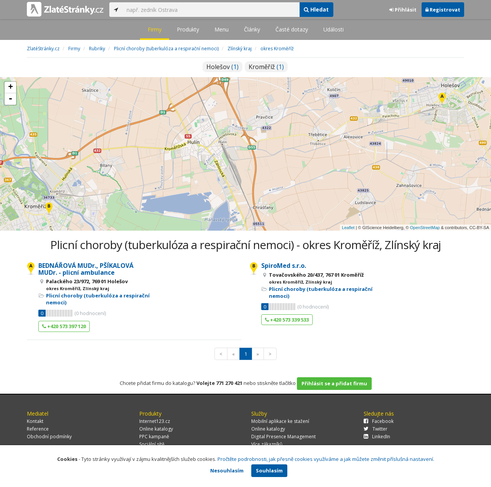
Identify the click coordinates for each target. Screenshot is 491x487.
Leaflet (348, 227)
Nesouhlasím (227, 470)
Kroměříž (266, 67)
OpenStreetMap (425, 227)
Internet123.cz (154, 421)
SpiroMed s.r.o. (283, 265)
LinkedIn (377, 436)
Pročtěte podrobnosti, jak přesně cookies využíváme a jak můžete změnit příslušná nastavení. (325, 459)
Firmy (154, 29)
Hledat (316, 9)
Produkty (188, 29)
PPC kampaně (154, 436)
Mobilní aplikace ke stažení (280, 421)
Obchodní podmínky (49, 436)
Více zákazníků (266, 444)
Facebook (379, 421)
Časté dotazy (291, 29)
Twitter (375, 429)
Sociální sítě (152, 444)
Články (252, 29)
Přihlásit (403, 9)
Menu (221, 29)
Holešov (222, 67)
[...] (211, 9)
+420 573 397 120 (64, 326)
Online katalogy (156, 429)
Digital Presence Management (283, 436)
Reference (38, 429)
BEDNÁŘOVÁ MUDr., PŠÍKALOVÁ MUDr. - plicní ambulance (85, 269)
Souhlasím (269, 470)
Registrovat (442, 9)
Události (333, 29)
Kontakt (35, 421)
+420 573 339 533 (287, 319)
